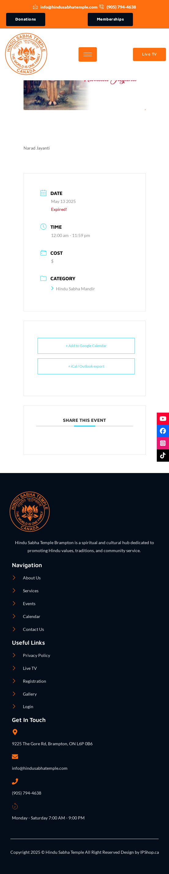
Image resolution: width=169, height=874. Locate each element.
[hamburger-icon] (88, 54)
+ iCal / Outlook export (86, 366)
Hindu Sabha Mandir (73, 288)
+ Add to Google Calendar (86, 345)
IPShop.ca (149, 852)
